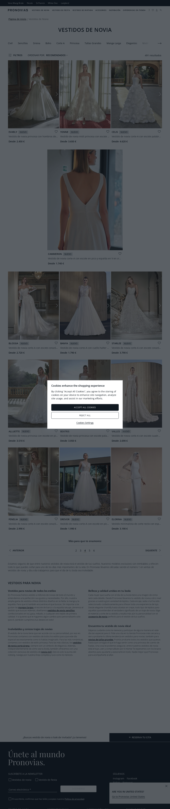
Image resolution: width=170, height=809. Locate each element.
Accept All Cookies (85, 407)
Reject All (85, 415)
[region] (85, 404)
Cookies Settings (85, 422)
